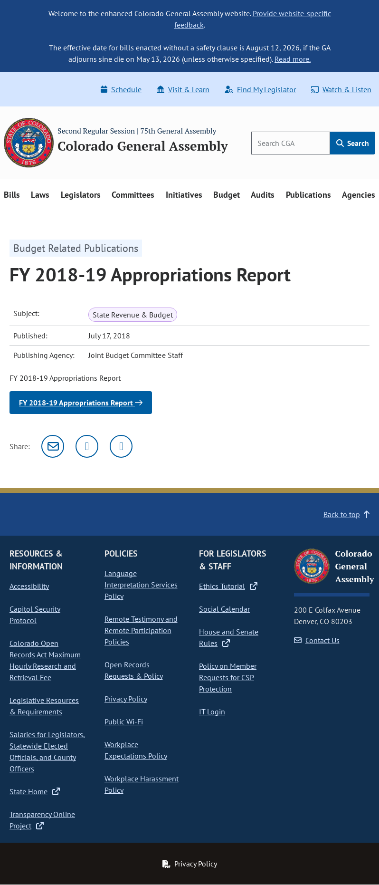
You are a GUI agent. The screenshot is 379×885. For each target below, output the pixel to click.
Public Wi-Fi (123, 721)
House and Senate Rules (228, 637)
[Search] (290, 143)
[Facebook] (121, 446)
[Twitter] (87, 446)
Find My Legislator (260, 89)
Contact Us (317, 640)
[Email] (52, 446)
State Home (34, 791)
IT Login (212, 711)
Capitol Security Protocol (34, 614)
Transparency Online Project (42, 819)
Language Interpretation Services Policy (141, 584)
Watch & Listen (341, 89)
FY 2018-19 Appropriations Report (80, 402)
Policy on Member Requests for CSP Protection (227, 677)
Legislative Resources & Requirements (44, 705)
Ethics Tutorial (228, 586)
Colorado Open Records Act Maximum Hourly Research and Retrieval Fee (45, 660)
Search (352, 143)
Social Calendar (224, 609)
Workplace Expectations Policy (135, 750)
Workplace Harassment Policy (141, 784)
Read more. (293, 59)
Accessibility (29, 586)
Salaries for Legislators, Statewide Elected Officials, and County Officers (47, 751)
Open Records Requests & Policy (133, 670)
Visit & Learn (183, 89)
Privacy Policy (125, 698)
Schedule (121, 89)
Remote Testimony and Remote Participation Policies (141, 630)
